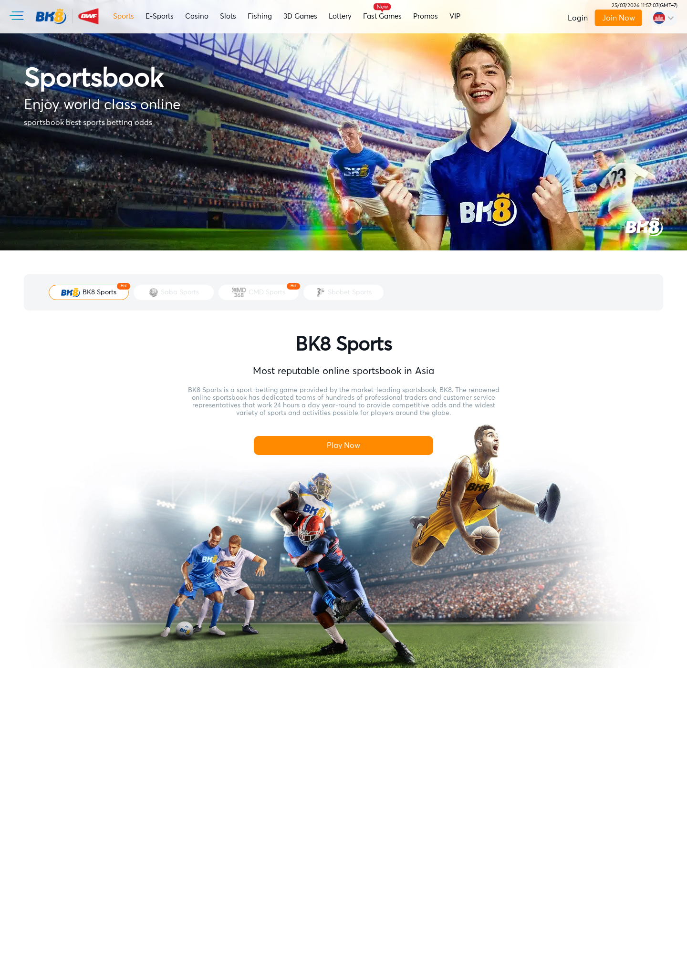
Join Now (618, 18)
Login (578, 18)
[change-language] (663, 18)
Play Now (343, 445)
